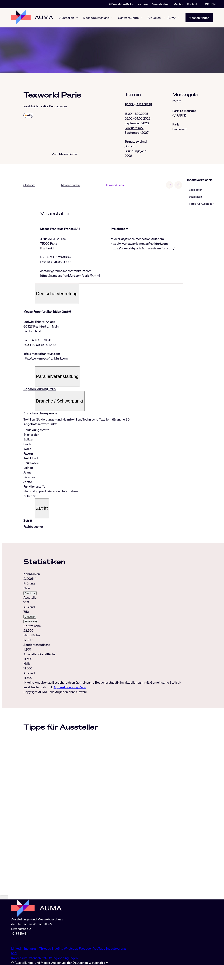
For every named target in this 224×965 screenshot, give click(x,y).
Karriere (143, 4)
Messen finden (199, 18)
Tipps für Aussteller (201, 204)
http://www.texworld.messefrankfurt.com (139, 244)
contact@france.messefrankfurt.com (66, 271)
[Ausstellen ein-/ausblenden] (77, 18)
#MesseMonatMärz (121, 4)
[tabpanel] (103, 631)
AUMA (171, 18)
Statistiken (195, 197)
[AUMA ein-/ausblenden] (179, 18)
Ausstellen (66, 18)
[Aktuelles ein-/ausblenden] (163, 18)
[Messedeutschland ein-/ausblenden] (112, 18)
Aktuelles (154, 18)
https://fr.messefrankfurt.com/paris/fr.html (70, 276)
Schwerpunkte (128, 18)
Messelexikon (160, 4)
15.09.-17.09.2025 (136, 114)
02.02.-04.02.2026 (137, 118)
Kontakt (192, 4)
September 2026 (137, 123)
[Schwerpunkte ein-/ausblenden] (141, 18)
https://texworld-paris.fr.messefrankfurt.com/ (142, 248)
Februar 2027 (134, 128)
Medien (178, 4)
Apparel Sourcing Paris (39, 389)
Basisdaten (195, 190)
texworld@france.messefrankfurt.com (137, 239)
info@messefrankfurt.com (41, 354)
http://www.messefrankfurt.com (45, 358)
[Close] (4, 931)
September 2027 (137, 132)
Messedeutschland (96, 18)
